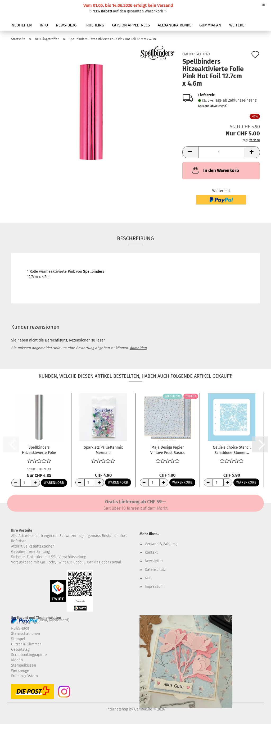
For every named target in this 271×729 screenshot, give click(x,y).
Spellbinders (93, 271)
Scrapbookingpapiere (29, 655)
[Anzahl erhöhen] (35, 483)
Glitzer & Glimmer (26, 644)
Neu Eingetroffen (25, 623)
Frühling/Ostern (24, 676)
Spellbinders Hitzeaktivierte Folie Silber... (39, 449)
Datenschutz (155, 569)
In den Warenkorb (215, 170)
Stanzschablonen (25, 633)
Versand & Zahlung (161, 544)
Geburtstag (20, 649)
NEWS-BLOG (66, 25)
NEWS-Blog (20, 628)
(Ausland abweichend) (212, 106)
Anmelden (138, 348)
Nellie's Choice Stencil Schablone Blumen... (232, 449)
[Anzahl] (221, 152)
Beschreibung (135, 238)
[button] (190, 152)
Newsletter (154, 561)
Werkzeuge (20, 670)
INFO (44, 25)
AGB (148, 578)
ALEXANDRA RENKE (174, 25)
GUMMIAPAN (210, 25)
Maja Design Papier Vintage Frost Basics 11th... (167, 449)
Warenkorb (54, 483)
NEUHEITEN (22, 25)
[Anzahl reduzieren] (15, 483)
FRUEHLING (94, 25)
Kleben (17, 660)
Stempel (18, 639)
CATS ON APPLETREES (131, 25)
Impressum (154, 586)
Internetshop (117, 709)
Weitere (236, 25)
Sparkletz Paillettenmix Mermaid (103, 449)
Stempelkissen (23, 665)
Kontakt (151, 552)
